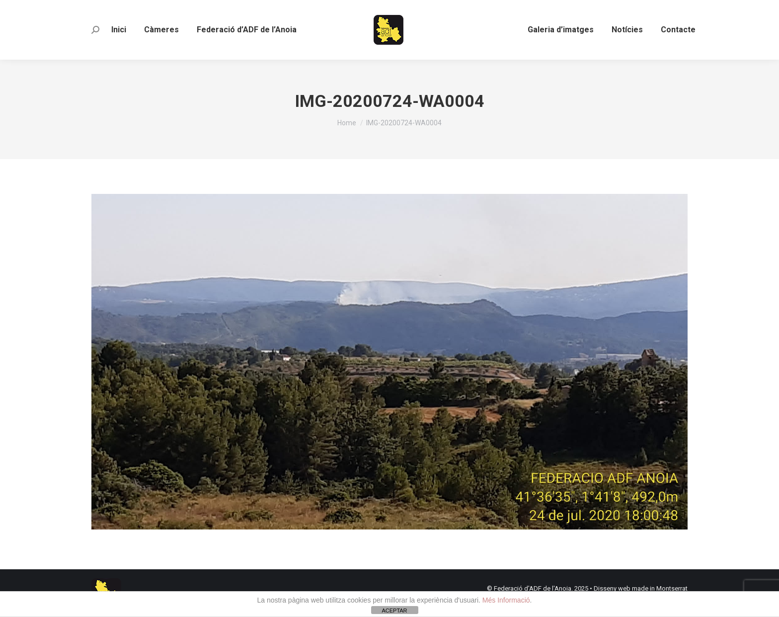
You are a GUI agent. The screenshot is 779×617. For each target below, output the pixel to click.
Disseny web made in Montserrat (641, 588)
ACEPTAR (394, 611)
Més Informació (506, 600)
